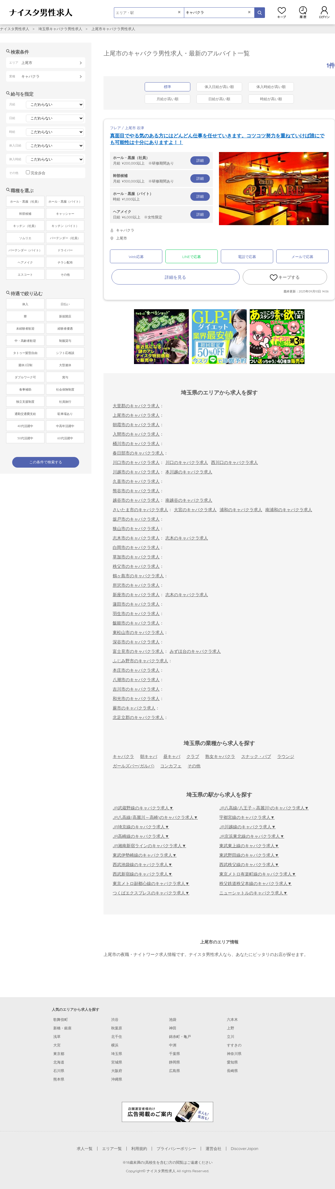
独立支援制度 (25, 402)
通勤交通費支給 (25, 414)
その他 (194, 766)
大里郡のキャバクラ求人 (136, 406)
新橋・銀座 (62, 1028)
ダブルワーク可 (25, 377)
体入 (25, 304)
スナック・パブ (256, 756)
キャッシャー (65, 214)
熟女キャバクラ (220, 756)
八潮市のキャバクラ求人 (136, 679)
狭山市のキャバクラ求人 (136, 528)
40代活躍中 (25, 426)
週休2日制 (25, 365)
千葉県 (174, 1053)
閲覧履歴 (303, 12)
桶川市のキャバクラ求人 (136, 443)
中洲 (172, 1045)
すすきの (234, 1045)
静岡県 (174, 1062)
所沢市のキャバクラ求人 (136, 585)
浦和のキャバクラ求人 (241, 509)
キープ (281, 12)
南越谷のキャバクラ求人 (188, 500)
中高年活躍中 (65, 426)
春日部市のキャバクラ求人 (138, 453)
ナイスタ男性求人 (14, 29)
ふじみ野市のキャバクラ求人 (140, 661)
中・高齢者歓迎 (25, 341)
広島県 (174, 1070)
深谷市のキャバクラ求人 (136, 642)
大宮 (57, 1045)
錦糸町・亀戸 (180, 1036)
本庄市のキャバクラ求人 (136, 670)
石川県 (58, 1070)
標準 (167, 86)
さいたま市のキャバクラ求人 (140, 509)
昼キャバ (171, 756)
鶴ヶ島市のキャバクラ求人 (138, 576)
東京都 (58, 1053)
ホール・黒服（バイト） (65, 201)
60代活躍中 (65, 438)
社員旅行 (65, 402)
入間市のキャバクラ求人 (136, 434)
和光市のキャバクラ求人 (136, 698)
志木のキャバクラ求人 (186, 538)
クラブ (192, 756)
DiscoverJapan (245, 1148)
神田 (172, 1028)
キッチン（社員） (25, 226)
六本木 (232, 1019)
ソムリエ (25, 238)
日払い (65, 304)
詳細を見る (175, 277)
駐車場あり (65, 414)
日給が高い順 (219, 99)
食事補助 (25, 389)
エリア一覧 (112, 1148)
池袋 (172, 1019)
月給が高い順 (167, 99)
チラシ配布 (65, 262)
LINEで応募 (191, 256)
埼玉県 (116, 1053)
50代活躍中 (25, 438)
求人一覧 (85, 1148)
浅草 (57, 1036)
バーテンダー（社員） (65, 238)
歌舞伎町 (60, 1019)
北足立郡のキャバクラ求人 (138, 717)
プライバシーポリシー (176, 1148)
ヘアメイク (25, 262)
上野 (230, 1028)
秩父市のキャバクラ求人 (136, 566)
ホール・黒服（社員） (25, 201)
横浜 (114, 1045)
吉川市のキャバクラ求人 (136, 689)
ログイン (324, 12)
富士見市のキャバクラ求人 (138, 651)
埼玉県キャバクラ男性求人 (60, 29)
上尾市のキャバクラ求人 (136, 415)
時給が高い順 (271, 99)
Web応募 (136, 256)
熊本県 (58, 1079)
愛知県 (232, 1062)
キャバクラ (123, 756)
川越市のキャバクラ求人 (136, 472)
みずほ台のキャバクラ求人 (195, 651)
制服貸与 (65, 341)
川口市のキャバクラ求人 (136, 462)
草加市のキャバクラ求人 (136, 557)
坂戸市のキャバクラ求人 (136, 519)
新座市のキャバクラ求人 (136, 594)
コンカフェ (171, 766)
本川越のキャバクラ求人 (188, 472)
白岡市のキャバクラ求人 (136, 547)
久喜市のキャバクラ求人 (136, 481)
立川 (230, 1036)
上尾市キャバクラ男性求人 (113, 29)
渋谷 (114, 1019)
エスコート (25, 275)
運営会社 (213, 1148)
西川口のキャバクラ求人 (234, 462)
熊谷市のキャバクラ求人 (136, 491)
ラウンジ (285, 756)
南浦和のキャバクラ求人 (288, 509)
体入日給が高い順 (219, 86)
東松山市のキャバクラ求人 (138, 632)
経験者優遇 (65, 329)
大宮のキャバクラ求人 (195, 509)
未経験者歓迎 (25, 329)
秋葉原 (116, 1028)
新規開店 (65, 316)
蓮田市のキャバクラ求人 (136, 604)
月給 (161, 160)
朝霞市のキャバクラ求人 (136, 424)
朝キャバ (148, 756)
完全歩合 (38, 173)
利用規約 (139, 1148)
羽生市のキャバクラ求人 (136, 613)
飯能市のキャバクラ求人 (136, 623)
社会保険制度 (65, 389)
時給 (161, 196)
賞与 (65, 377)
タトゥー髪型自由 (25, 353)
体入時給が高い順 (271, 86)
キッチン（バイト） (65, 226)
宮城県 (116, 1062)
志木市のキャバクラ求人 (136, 538)
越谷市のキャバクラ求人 (136, 500)
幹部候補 (25, 214)
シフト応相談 (65, 353)
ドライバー (65, 250)
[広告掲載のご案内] (167, 1111)
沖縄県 (116, 1079)
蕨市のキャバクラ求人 (134, 708)
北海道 (58, 1062)
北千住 (116, 1036)
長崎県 (232, 1070)
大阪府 (116, 1070)
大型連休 (65, 365)
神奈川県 (234, 1053)
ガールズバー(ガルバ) (133, 766)
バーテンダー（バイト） (25, 250)
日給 (161, 214)
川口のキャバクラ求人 (186, 462)
